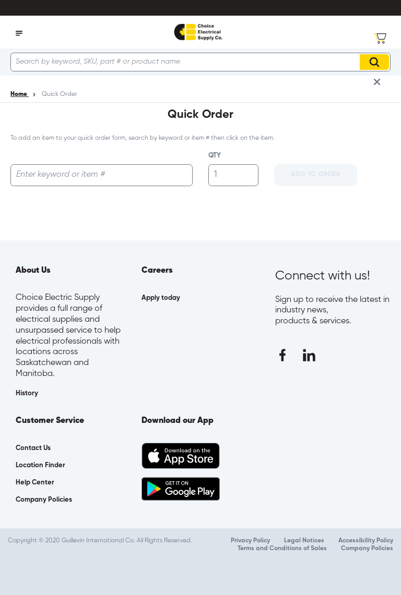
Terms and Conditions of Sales (282, 548)
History (27, 393)
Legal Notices (304, 541)
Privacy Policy (250, 541)
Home (19, 94)
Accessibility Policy (365, 541)
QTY (214, 155)
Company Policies (367, 548)
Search (376, 62)
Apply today (160, 298)
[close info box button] (377, 82)
